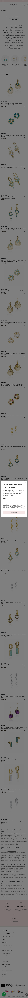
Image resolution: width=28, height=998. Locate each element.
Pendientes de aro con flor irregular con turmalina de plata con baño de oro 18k (12, 385)
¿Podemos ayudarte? (6, 958)
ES (1, 1)
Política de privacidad (7, 945)
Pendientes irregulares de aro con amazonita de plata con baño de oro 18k (13, 260)
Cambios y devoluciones (7, 947)
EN (3, 1)
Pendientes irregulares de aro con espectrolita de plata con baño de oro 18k (13, 323)
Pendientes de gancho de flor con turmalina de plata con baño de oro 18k (13, 509)
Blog (3, 976)
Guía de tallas (5, 961)
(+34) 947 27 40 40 (6, 972)
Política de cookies (6, 953)
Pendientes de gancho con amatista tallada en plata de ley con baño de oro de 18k (14, 728)
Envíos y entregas (6, 964)
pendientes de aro (11, 851)
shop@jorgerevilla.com (7, 970)
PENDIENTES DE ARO (5, 65)
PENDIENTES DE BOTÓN (15, 65)
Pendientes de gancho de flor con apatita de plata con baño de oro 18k (13, 229)
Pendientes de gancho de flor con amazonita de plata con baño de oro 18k (13, 197)
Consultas (4, 974)
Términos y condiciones (7, 950)
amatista (3, 871)
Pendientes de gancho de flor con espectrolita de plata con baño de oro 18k (13, 166)
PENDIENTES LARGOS (25, 65)
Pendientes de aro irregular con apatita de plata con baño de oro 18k (12, 104)
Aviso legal (4, 942)
